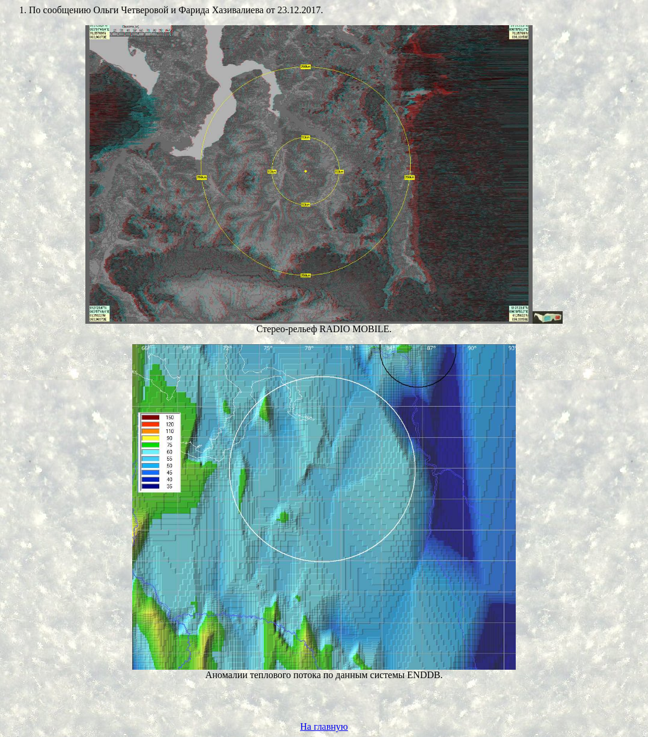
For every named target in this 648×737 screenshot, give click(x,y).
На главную (324, 726)
